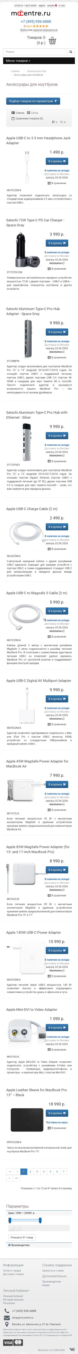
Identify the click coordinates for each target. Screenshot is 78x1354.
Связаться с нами (53, 1270)
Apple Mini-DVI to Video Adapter (31, 1009)
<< (10, 1171)
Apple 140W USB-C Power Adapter (33, 932)
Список (17, 113)
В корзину (57, 161)
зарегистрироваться (45, 30)
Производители (51, 1281)
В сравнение (57, 183)
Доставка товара (13, 1274)
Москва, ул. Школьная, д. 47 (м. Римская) (36, 1324)
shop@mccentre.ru (22, 1317)
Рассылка (9, 1303)
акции (52, 5)
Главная (15, 71)
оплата (18, 5)
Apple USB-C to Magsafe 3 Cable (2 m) (36, 593)
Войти (23, 30)
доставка (31, 5)
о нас (62, 5)
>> (16, 1178)
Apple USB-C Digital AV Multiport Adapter (38, 681)
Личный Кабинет (13, 1296)
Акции (46, 1285)
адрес (41, 5)
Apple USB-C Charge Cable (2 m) (31, 509)
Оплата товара (12, 1270)
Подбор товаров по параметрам (33, 101)
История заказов (13, 1299)
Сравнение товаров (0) (27, 118)
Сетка (32, 113)
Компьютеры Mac (37, 71)
